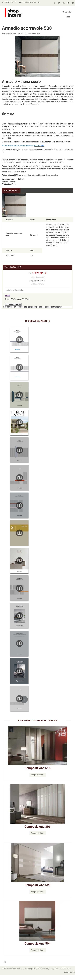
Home (4, 33)
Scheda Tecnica (11, 191)
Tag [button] (4, 961)
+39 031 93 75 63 (9, 2)
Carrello (66, 12)
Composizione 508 (32, 33)
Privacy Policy (69, 972)
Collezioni (12, 33)
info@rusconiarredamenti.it (30, 2)
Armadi (20, 33)
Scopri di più (37, 775)
